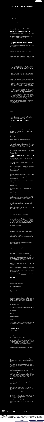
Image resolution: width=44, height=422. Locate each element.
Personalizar (22, 420)
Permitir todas (36, 420)
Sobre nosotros (25, 411)
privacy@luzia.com (14, 37)
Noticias (25, 412)
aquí (18, 417)
